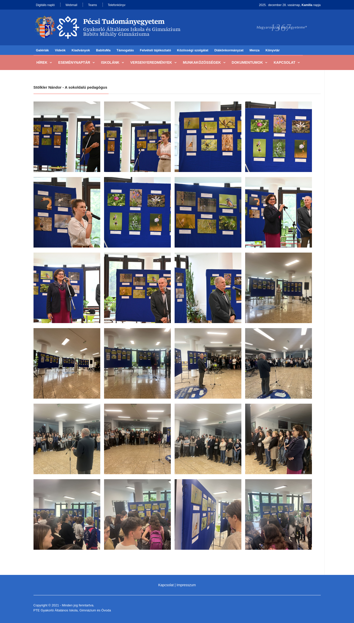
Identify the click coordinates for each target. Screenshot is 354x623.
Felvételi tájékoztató (155, 50)
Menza (254, 50)
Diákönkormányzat (229, 50)
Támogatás (125, 50)
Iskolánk (110, 62)
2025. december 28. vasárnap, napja (290, 5)
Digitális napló (45, 5)
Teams (92, 5)
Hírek (42, 62)
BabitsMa (103, 50)
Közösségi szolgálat (192, 50)
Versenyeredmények (151, 62)
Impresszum (186, 585)
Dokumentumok (247, 62)
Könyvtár (273, 50)
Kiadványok (81, 50)
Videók (60, 50)
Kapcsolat (284, 62)
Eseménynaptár (74, 62)
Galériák (42, 50)
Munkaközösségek (202, 62)
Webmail (71, 5)
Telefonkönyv (116, 5)
